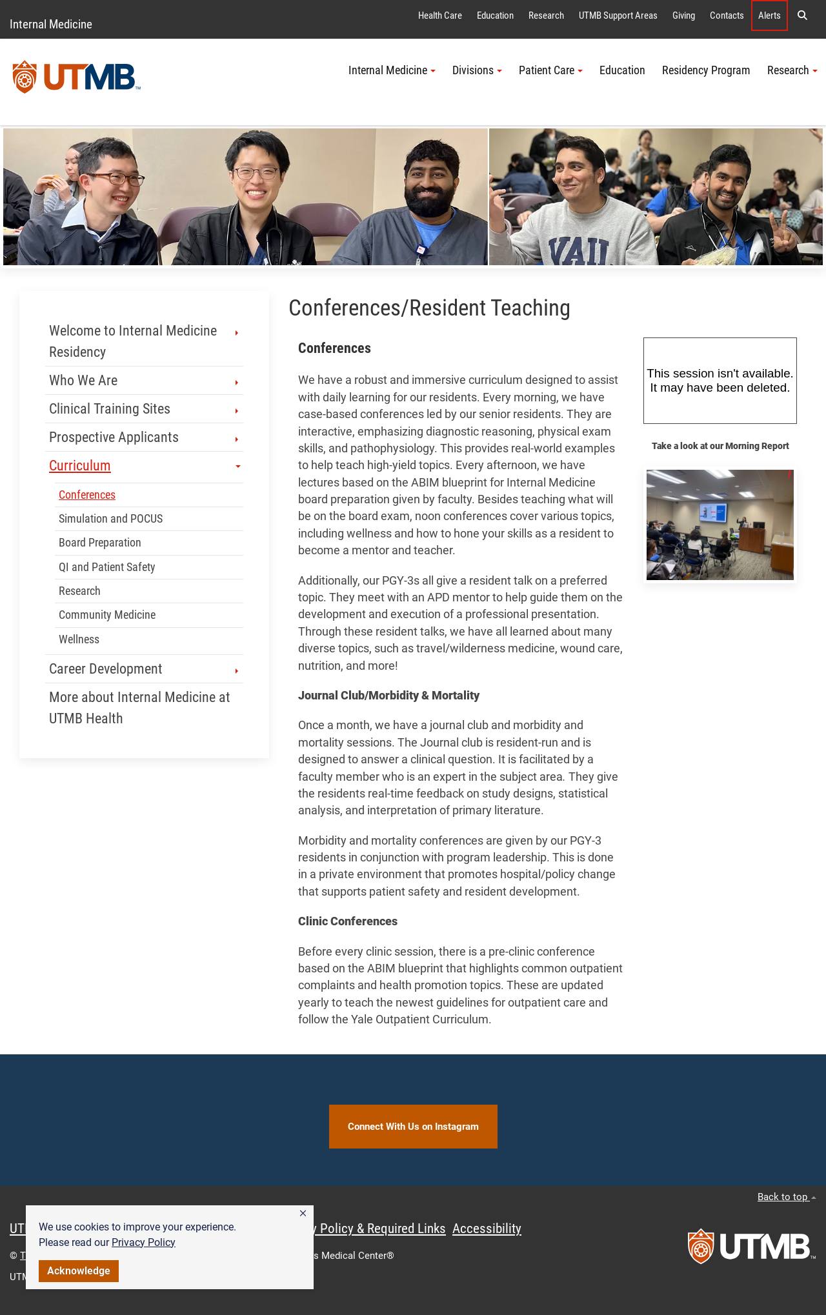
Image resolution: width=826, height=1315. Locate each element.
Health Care (440, 15)
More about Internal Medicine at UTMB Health (139, 708)
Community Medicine (107, 614)
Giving (683, 15)
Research (546, 15)
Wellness (79, 639)
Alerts (769, 15)
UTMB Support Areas (618, 15)
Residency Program (706, 70)
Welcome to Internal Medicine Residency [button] (145, 341)
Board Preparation (100, 542)
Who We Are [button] (145, 380)
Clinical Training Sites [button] (145, 409)
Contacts (727, 15)
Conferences (87, 494)
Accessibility (486, 1228)
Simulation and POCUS (111, 518)
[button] (303, 1213)
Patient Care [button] (551, 70)
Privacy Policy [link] (144, 1242)
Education (495, 15)
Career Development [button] (145, 669)
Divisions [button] (477, 70)
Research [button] (792, 70)
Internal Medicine (51, 24)
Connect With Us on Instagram (413, 1126)
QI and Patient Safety (107, 567)
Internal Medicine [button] (392, 70)
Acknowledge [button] (78, 1271)
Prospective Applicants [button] (145, 437)
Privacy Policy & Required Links (361, 1228)
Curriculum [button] (145, 465)
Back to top (787, 1197)
